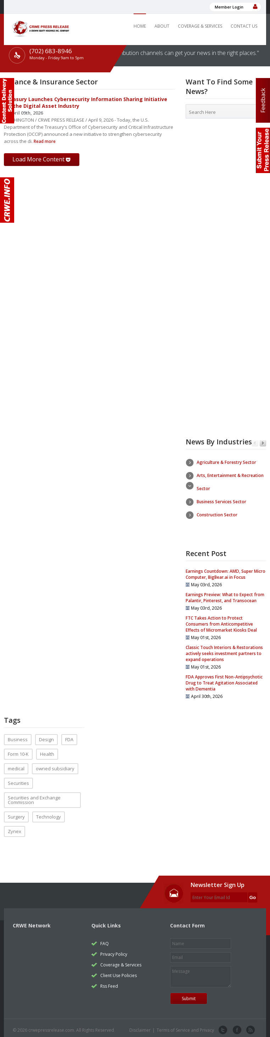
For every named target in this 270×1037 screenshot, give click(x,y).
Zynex (14, 827)
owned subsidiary (55, 764)
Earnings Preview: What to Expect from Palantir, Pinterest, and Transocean (225, 593)
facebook (236, 1025)
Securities (18, 778)
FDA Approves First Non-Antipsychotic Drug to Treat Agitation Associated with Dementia (224, 678)
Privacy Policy (113, 950)
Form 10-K (18, 749)
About (161, 26)
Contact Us (244, 26)
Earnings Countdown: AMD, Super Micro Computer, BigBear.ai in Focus (225, 570)
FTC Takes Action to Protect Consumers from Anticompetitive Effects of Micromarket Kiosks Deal (221, 619)
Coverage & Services (200, 26)
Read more (44, 141)
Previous (255, 443)
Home (140, 26)
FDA (69, 735)
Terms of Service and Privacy (185, 1025)
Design (46, 735)
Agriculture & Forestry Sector (226, 462)
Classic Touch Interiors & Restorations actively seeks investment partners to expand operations (224, 649)
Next (262, 443)
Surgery (16, 812)
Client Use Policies (118, 971)
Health (47, 749)
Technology (48, 812)
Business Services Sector (221, 502)
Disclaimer (140, 1025)
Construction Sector (217, 515)
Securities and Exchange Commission (34, 795)
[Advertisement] (226, 178)
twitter (223, 1025)
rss (249, 1025)
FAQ (104, 939)
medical (16, 764)
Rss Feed (109, 981)
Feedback (263, 100)
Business (18, 735)
